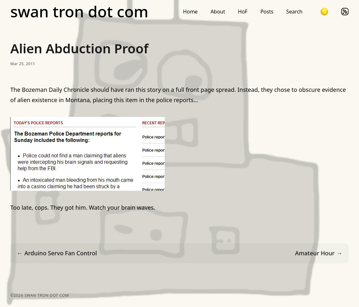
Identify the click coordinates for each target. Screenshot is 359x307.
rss (345, 11)
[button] (324, 11)
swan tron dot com (79, 11)
